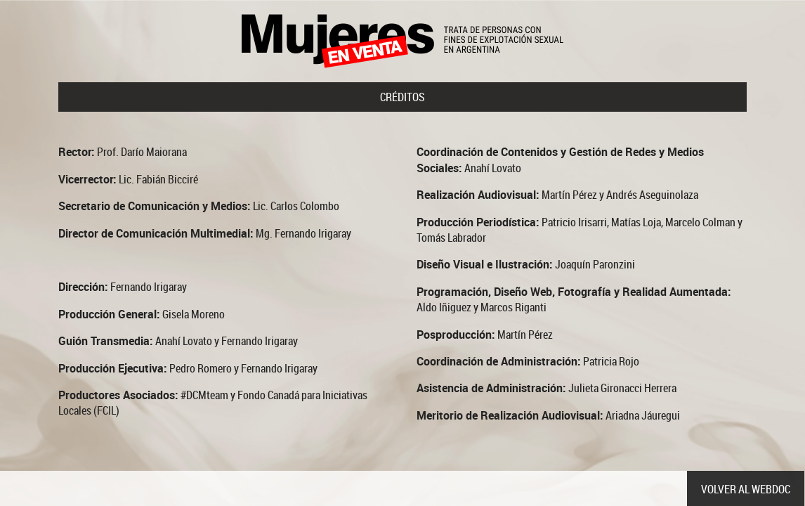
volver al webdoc (745, 489)
